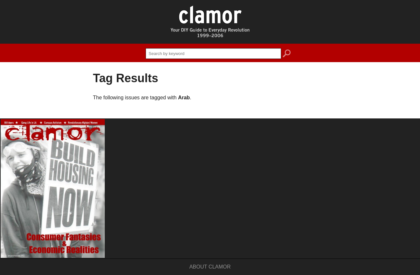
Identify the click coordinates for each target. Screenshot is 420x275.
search (287, 54)
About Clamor (210, 267)
